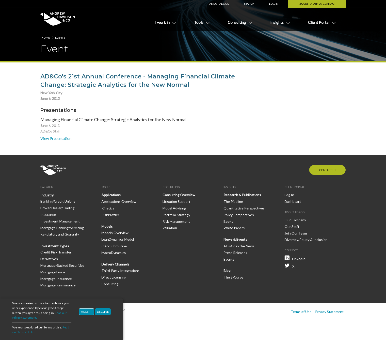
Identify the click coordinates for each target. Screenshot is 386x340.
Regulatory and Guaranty (59, 234)
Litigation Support (176, 201)
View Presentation (55, 138)
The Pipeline (233, 201)
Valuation (169, 228)
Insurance (48, 214)
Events (60, 37)
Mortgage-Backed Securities (62, 265)
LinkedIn (299, 259)
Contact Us (327, 170)
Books (228, 221)
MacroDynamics (113, 253)
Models (107, 226)
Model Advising (174, 208)
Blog (227, 270)
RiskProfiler (110, 215)
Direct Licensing (113, 277)
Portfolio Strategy (176, 215)
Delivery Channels (115, 264)
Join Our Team (296, 233)
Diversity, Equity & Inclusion (306, 239)
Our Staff (292, 226)
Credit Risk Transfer (55, 252)
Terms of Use (301, 312)
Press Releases (235, 253)
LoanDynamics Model (117, 239)
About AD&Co (219, 3)
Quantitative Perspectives (244, 208)
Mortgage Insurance (56, 279)
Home (46, 37)
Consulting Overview (178, 195)
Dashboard (293, 201)
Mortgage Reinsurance (58, 285)
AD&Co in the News (239, 246)
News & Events (235, 239)
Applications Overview (118, 201)
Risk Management (176, 221)
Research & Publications (242, 195)
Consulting (109, 284)
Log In (273, 3)
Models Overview (115, 233)
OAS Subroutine (114, 246)
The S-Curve (233, 277)
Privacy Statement (329, 312)
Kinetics (107, 208)
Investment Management (60, 221)
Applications (111, 195)
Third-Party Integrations (120, 270)
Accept (86, 312)
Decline (103, 312)
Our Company (295, 220)
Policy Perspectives (239, 215)
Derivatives (49, 259)
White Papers (234, 228)
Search (249, 3)
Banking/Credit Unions (57, 201)
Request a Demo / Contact (317, 3)
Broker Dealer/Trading (57, 208)
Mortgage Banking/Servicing (62, 228)
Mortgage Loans (52, 272)
